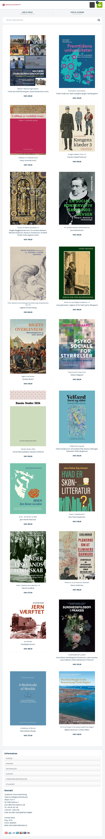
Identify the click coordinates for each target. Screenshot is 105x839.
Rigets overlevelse (28, 376)
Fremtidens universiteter (77, 91)
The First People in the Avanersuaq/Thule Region (77, 727)
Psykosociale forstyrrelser (77, 372)
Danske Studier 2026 (28, 449)
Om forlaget (11, 769)
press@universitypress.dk (14, 805)
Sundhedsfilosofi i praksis (76, 655)
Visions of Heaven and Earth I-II (28, 228)
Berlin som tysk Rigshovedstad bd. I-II (77, 302)
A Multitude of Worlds (28, 728)
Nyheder (9, 763)
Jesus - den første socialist (28, 517)
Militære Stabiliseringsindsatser (28, 89)
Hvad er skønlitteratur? (77, 514)
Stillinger (10, 784)
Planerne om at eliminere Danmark (77, 582)
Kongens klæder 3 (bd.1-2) (77, 154)
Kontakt (9, 774)
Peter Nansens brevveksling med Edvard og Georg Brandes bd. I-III (28, 304)
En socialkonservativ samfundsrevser (77, 227)
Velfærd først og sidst (77, 446)
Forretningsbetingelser (16, 779)
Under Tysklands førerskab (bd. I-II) (28, 585)
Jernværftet (28, 641)
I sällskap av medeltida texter (28, 158)
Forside (9, 758)
